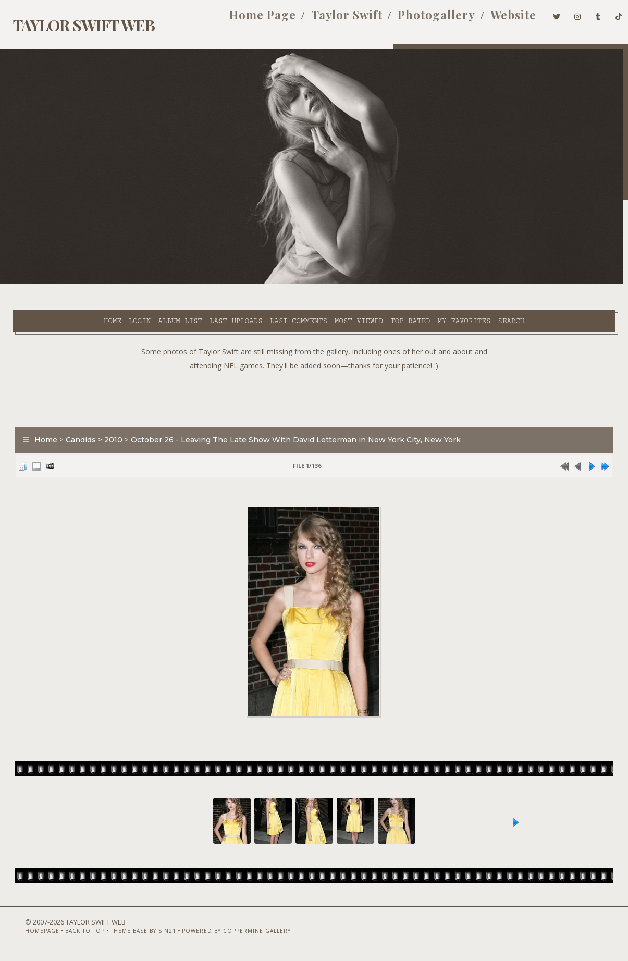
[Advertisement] (314, 382)
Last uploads (168, 282)
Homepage (23, 933)
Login (72, 282)
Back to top (66, 933)
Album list (113, 282)
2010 (107, 425)
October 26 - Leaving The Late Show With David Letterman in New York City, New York (289, 425)
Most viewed (291, 282)
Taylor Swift (330, 20)
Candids (74, 425)
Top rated (342, 282)
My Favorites (396, 282)
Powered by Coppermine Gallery (217, 933)
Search (229, 294)
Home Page (246, 20)
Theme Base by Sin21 (124, 933)
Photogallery (420, 20)
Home (45, 282)
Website (497, 20)
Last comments (231, 282)
